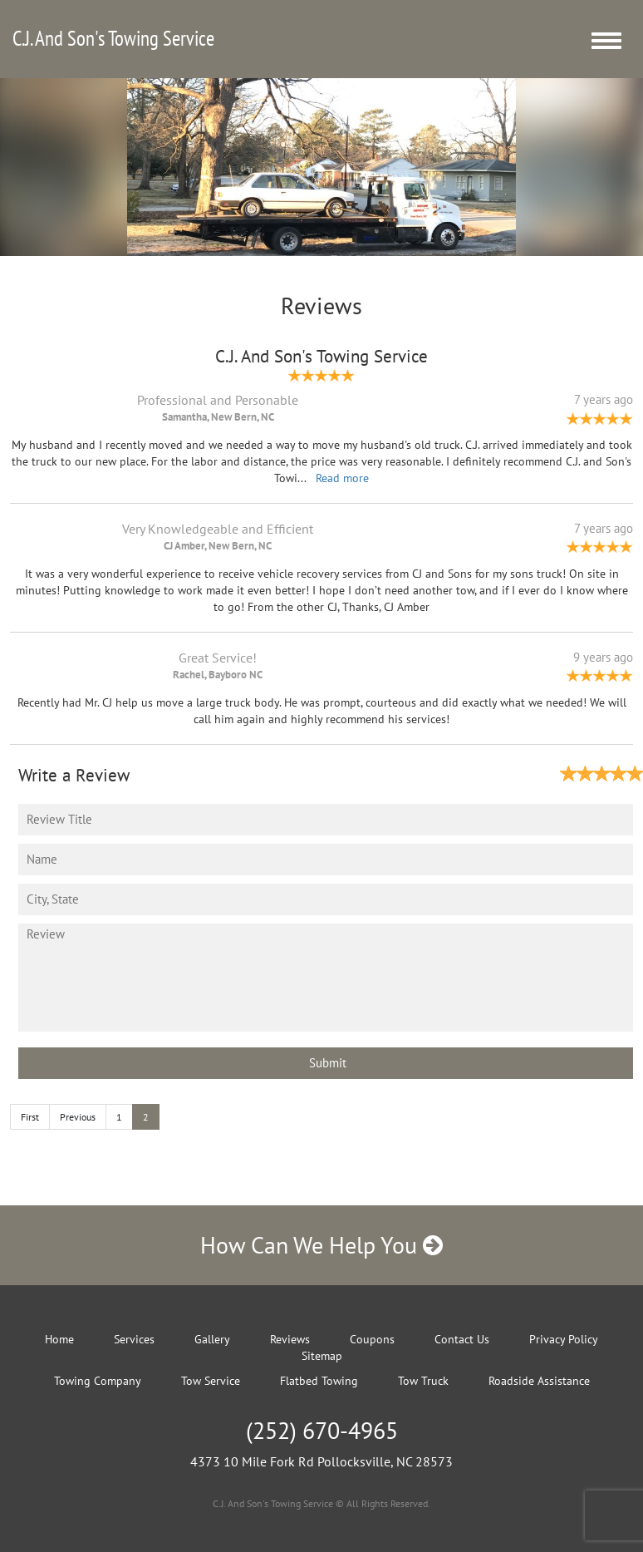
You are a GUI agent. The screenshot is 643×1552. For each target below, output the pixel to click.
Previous (78, 1117)
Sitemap (322, 1355)
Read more (342, 478)
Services (134, 1339)
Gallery (212, 1339)
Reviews (290, 1339)
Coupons (372, 1339)
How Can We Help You (321, 1244)
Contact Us (461, 1339)
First (30, 1117)
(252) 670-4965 (322, 1430)
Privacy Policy (563, 1339)
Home (59, 1339)
